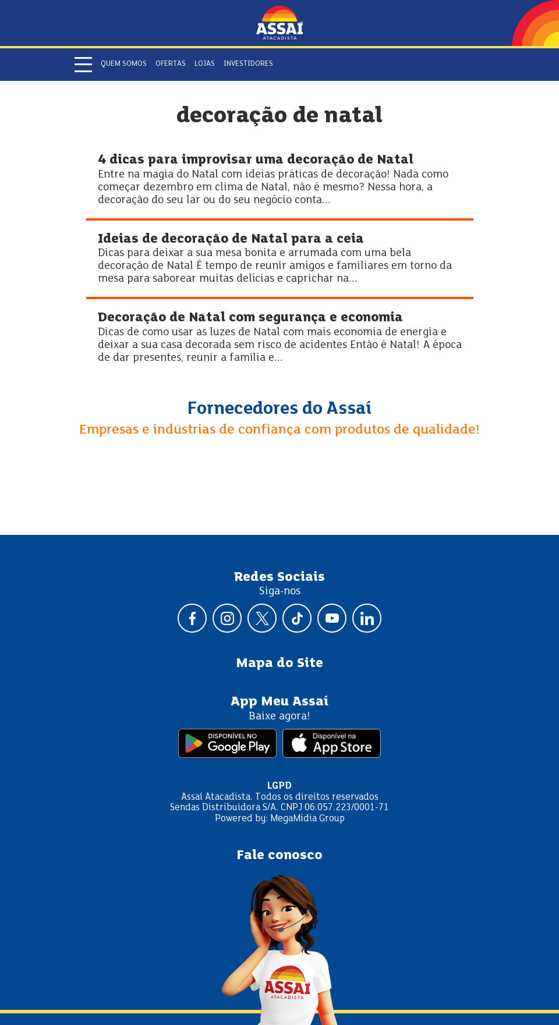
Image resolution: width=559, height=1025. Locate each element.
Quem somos (124, 64)
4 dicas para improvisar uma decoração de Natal (255, 160)
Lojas (204, 64)
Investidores (248, 64)
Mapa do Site (279, 664)
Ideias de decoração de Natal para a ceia (231, 239)
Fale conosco (279, 856)
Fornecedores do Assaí (279, 409)
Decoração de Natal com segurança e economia (250, 318)
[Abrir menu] (83, 64)
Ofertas (170, 64)
